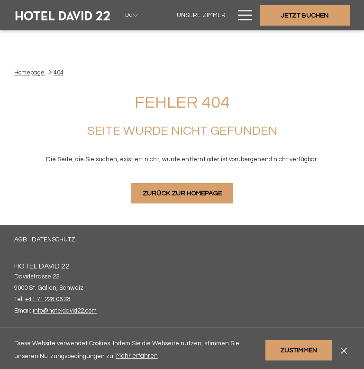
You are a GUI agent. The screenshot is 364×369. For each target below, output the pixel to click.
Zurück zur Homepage (182, 193)
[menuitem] (201, 15)
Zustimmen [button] (298, 350)
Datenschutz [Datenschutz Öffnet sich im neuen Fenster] (53, 241)
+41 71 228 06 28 (48, 299)
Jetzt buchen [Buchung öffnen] (304, 15)
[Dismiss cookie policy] (344, 350)
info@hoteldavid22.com (65, 310)
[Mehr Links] (241, 15)
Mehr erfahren (137, 356)
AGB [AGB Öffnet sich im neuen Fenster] (20, 241)
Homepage (29, 72)
